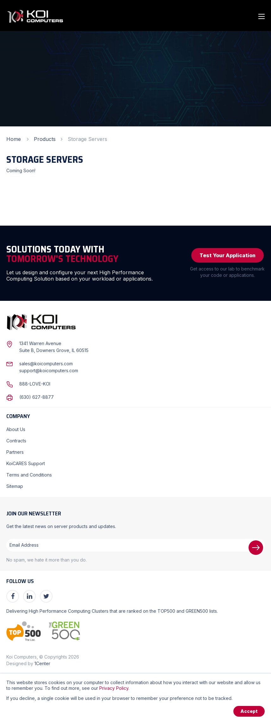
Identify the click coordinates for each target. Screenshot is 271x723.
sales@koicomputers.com (46, 363)
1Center (42, 663)
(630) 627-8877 (36, 397)
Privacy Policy (113, 688)
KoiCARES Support (25, 463)
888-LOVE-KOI (34, 383)
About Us (15, 429)
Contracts (16, 440)
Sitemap (14, 486)
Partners (15, 452)
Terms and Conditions (29, 474)
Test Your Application (228, 255)
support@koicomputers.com (48, 370)
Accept (249, 711)
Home (13, 139)
